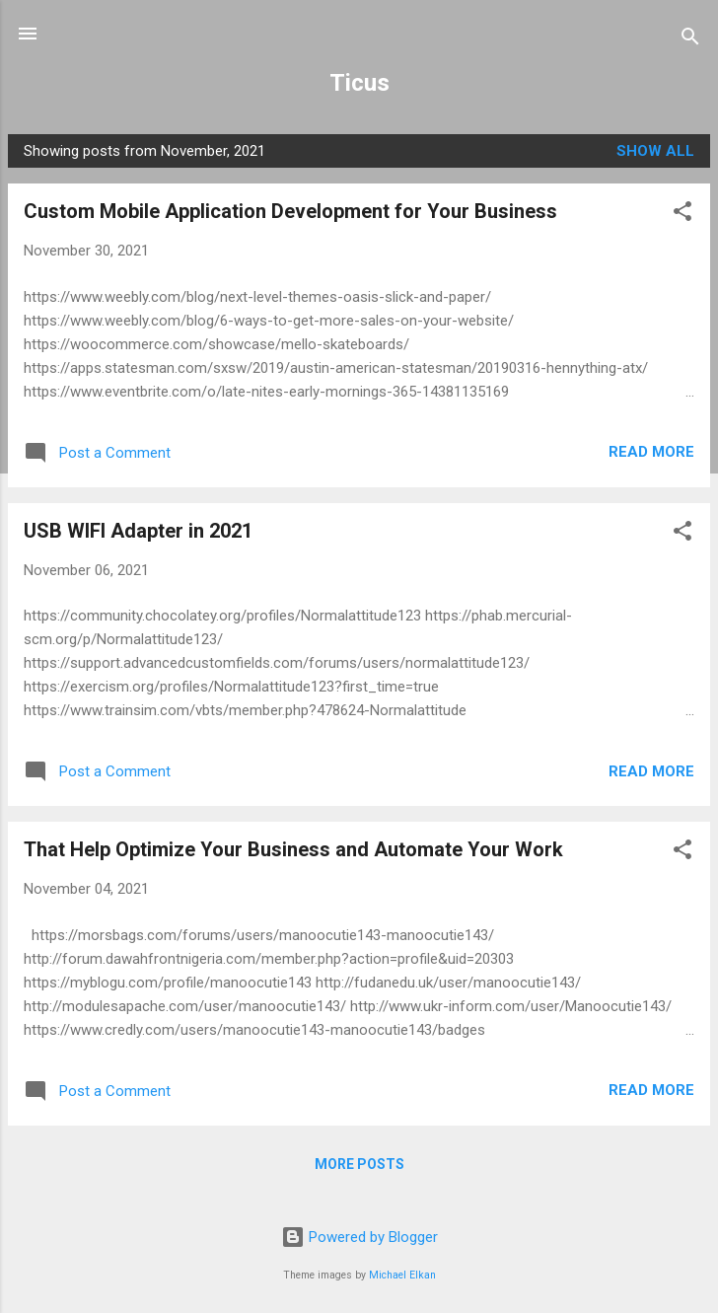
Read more (651, 452)
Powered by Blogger (359, 1237)
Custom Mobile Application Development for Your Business (290, 211)
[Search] (690, 40)
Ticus (359, 83)
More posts (359, 1164)
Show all (655, 151)
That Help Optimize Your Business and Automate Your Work (293, 849)
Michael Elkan (402, 1275)
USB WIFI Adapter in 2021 (138, 531)
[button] (682, 214)
